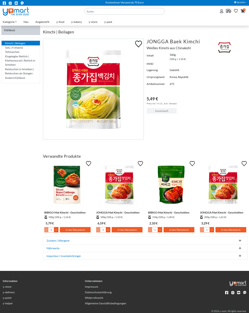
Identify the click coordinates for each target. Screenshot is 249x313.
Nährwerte (53, 248)
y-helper (8, 303)
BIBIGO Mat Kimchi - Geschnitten (65, 212)
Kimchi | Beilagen (15, 43)
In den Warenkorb (75, 229)
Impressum (91, 286)
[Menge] (51, 229)
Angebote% (42, 21)
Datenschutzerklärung (98, 292)
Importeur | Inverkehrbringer (64, 256)
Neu (26, 21)
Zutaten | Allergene (58, 240)
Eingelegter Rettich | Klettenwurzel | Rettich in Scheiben (20, 60)
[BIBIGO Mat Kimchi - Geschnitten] (67, 185)
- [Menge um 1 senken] (46, 229)
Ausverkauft (161, 110)
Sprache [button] (239, 2)
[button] (243, 11)
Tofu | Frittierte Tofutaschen (14, 49)
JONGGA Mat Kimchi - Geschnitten (118, 212)
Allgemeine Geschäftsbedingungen (105, 303)
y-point (7, 297)
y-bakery (76, 21)
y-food (60, 21)
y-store (93, 21)
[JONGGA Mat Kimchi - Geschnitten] (119, 185)
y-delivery (9, 292)
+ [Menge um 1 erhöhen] (56, 229)
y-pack (108, 21)
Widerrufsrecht (94, 297)
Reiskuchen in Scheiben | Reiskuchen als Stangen (19, 71)
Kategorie (9, 21)
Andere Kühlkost (15, 77)
